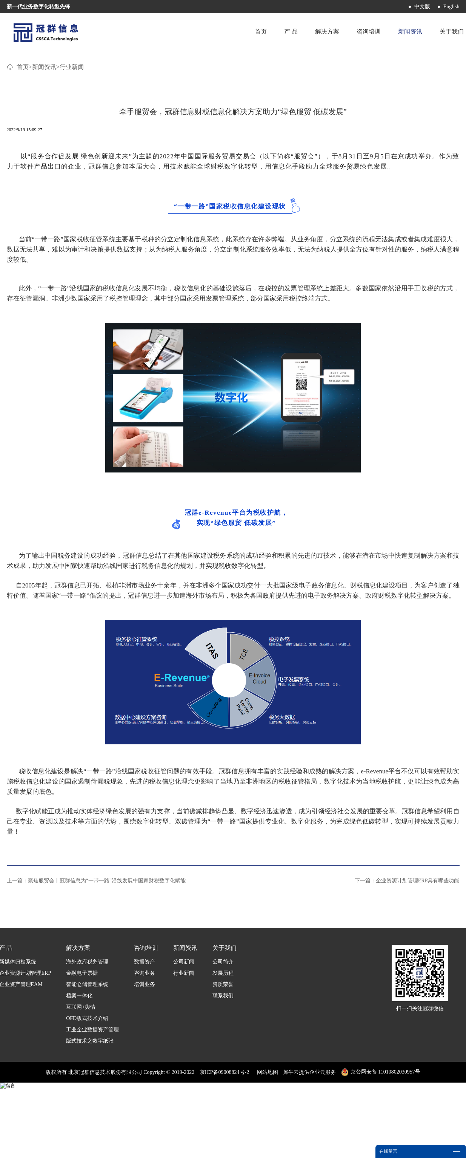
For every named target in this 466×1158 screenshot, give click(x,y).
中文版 (422, 6)
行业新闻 (72, 158)
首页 (257, 32)
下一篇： (407, 972)
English (451, 6)
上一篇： (96, 972)
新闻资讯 (44, 158)
